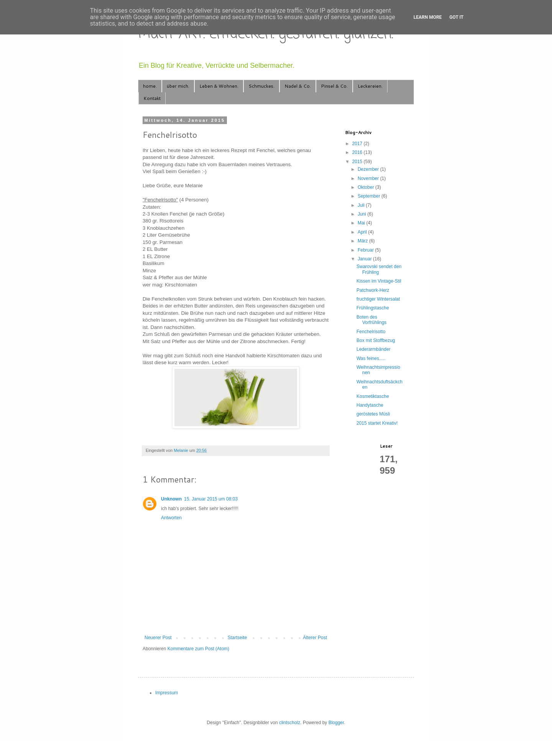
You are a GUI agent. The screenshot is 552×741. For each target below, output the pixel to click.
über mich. (178, 86)
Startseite (237, 637)
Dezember (369, 169)
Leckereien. (370, 86)
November (369, 178)
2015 (358, 161)
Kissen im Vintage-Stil (378, 281)
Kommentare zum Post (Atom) (198, 648)
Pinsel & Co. (334, 86)
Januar (365, 259)
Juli (362, 205)
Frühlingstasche (372, 308)
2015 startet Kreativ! (377, 423)
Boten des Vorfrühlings (371, 319)
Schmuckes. (261, 86)
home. (150, 86)
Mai (362, 223)
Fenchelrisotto (370, 331)
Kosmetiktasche (372, 396)
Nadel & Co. (297, 86)
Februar (366, 250)
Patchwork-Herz (372, 290)
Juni (362, 214)
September (369, 196)
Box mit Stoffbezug (375, 340)
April (363, 232)
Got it (456, 17)
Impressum (166, 692)
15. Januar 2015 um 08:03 (211, 499)
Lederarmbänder (373, 349)
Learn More (428, 17)
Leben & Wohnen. (218, 86)
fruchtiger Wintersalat (378, 299)
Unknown (171, 499)
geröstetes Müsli (373, 414)
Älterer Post (315, 637)
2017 (358, 143)
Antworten (171, 517)
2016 (358, 152)
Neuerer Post (158, 637)
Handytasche (369, 405)
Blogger (336, 722)
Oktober (366, 187)
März (363, 241)
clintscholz (289, 722)
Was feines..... (371, 358)
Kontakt (152, 98)
